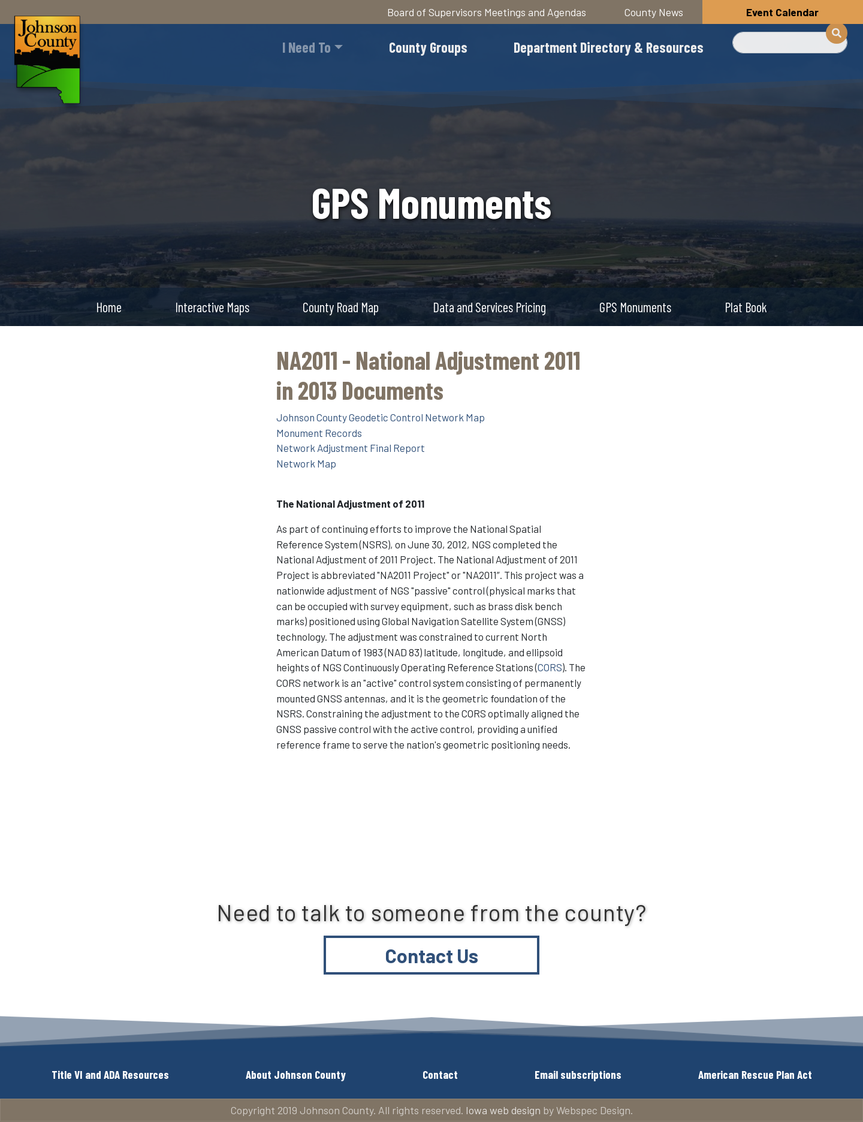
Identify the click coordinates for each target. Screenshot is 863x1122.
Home (109, 307)
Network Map (306, 463)
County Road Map (341, 307)
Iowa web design (503, 1110)
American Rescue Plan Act (755, 1074)
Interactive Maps (212, 307)
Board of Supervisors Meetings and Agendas (486, 12)
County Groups (428, 47)
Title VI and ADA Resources (110, 1074)
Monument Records (319, 433)
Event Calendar (782, 12)
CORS (550, 667)
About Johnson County (296, 1074)
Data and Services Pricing (489, 307)
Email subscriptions (578, 1074)
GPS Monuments (635, 307)
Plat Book (746, 307)
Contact (440, 1074)
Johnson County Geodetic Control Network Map (380, 417)
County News (653, 12)
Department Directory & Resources (609, 47)
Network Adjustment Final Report (350, 448)
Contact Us (431, 955)
